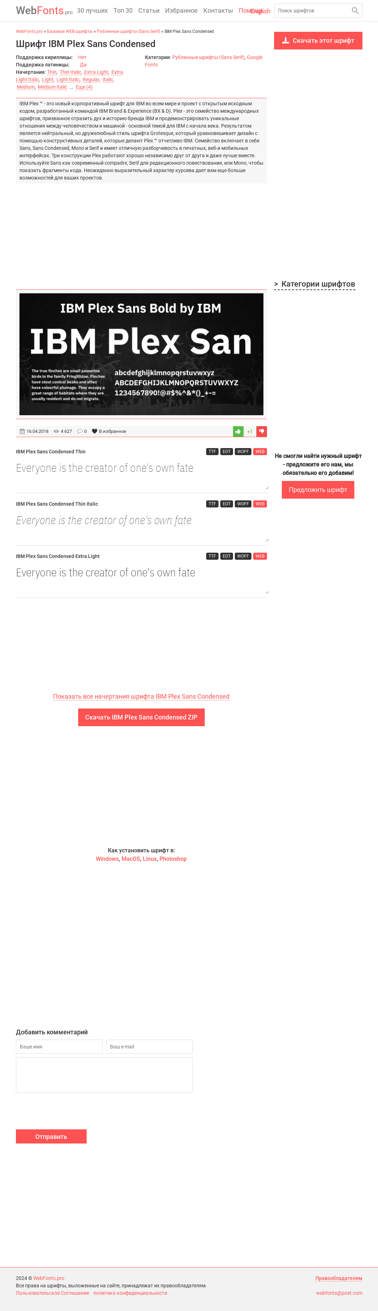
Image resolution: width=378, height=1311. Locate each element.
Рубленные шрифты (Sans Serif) (208, 57)
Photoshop (173, 859)
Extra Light (96, 72)
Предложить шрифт (318, 489)
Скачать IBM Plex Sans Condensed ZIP (141, 717)
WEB (260, 451)
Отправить (51, 1136)
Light (47, 79)
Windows (107, 859)
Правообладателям (338, 1278)
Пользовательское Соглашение (52, 1293)
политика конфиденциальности (130, 1293)
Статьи (148, 10)
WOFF (243, 451)
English (260, 11)
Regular (91, 79)
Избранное (181, 10)
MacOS (131, 859)
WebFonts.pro (48, 1278)
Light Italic (68, 79)
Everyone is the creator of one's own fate (141, 474)
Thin (52, 72)
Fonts (44, 10)
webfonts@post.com (339, 1293)
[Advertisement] (141, 232)
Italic (108, 79)
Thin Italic (70, 72)
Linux (150, 859)
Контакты (218, 10)
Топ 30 (123, 10)
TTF (212, 451)
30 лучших (92, 10)
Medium (26, 87)
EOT (227, 451)
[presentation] (69, 1112)
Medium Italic (52, 87)
